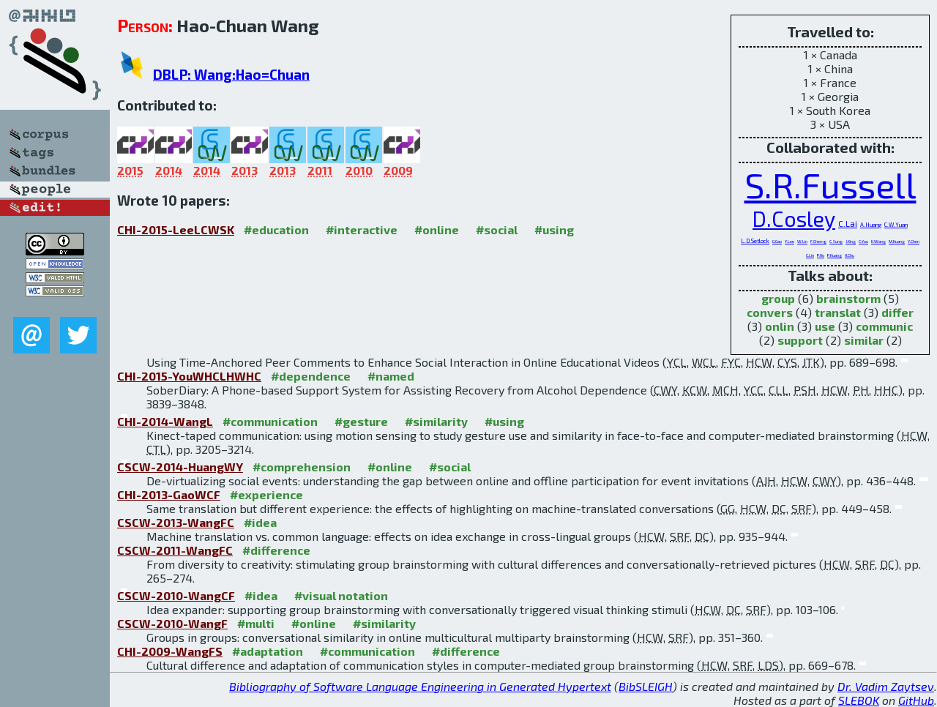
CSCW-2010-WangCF (176, 595)
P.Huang (834, 255)
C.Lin (810, 255)
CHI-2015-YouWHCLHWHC (189, 376)
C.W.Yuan (896, 224)
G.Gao (777, 241)
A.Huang (870, 224)
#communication (270, 421)
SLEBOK (858, 700)
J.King (850, 241)
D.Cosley (794, 218)
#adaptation (267, 651)
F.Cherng (818, 241)
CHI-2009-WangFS (170, 651)
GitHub (916, 700)
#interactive (361, 229)
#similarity (436, 421)
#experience (266, 494)
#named (390, 376)
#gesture (361, 421)
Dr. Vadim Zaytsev (885, 686)
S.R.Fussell (830, 184)
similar (864, 340)
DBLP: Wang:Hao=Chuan (231, 74)
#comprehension (302, 467)
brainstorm (848, 298)
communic (884, 326)
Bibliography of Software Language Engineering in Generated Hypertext (420, 686)
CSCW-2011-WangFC (175, 550)
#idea (260, 522)
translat (838, 312)
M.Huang (897, 241)
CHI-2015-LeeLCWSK (175, 229)
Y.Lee (789, 241)
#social (497, 229)
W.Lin (802, 241)
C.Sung (836, 241)
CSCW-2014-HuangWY (180, 467)
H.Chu (849, 255)
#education (276, 229)
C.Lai (847, 223)
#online (436, 229)
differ (897, 312)
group (778, 298)
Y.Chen (913, 241)
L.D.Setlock (755, 240)
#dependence (311, 376)
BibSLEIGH (646, 686)
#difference (276, 550)
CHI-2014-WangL (165, 421)
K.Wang (878, 241)
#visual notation (341, 595)
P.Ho (820, 255)
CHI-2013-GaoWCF (168, 494)
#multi (256, 623)
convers (770, 312)
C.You (863, 241)
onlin (779, 326)
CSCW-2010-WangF (172, 623)
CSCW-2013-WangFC (175, 522)
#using (554, 229)
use (825, 326)
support (800, 340)
